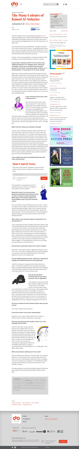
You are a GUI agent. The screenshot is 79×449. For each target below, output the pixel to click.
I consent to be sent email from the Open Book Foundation (22, 179)
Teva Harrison (32, 23)
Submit (57, 4)
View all (63, 31)
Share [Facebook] (33, 29)
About (25, 421)
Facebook (15, 447)
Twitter (12, 447)
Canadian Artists (27, 404)
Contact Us (47, 447)
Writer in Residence (51, 419)
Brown (41, 36)
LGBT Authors (35, 403)
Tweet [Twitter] (38, 29)
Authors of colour (16, 403)
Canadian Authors (16, 404)
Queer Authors (26, 403)
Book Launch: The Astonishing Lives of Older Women (57, 21)
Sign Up (44, 178)
